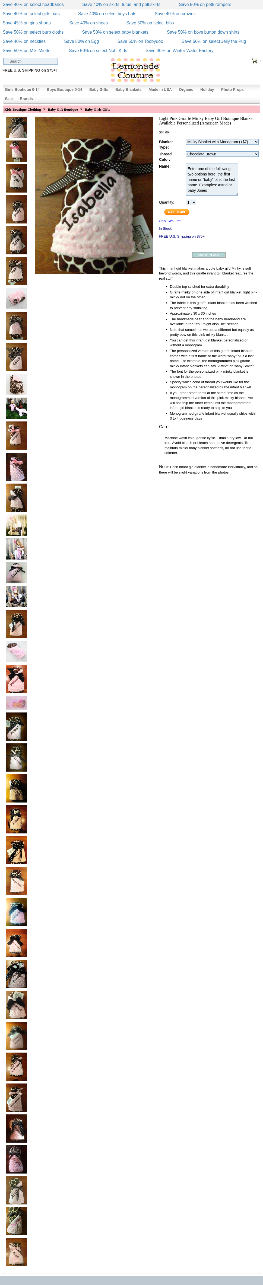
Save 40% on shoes (88, 23)
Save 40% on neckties (24, 41)
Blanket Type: (166, 144)
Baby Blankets (128, 89)
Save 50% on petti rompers (205, 4)
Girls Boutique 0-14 (22, 89)
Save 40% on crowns (175, 13)
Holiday (207, 89)
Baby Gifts (98, 89)
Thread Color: (165, 157)
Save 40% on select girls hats (31, 13)
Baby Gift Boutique (63, 109)
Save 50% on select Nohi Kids (98, 50)
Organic (186, 89)
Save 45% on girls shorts (27, 23)
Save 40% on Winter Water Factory (179, 50)
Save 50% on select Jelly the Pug (214, 41)
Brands (26, 99)
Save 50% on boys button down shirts (203, 32)
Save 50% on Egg (81, 41)
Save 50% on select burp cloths (33, 32)
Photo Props (232, 89)
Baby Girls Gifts (97, 109)
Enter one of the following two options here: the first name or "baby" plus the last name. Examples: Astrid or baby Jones (212, 180)
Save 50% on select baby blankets (115, 32)
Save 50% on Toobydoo (140, 41)
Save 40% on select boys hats (107, 13)
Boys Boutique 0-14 (64, 89)
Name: (165, 166)
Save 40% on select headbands (33, 4)
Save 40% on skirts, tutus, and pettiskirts (121, 4)
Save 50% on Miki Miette (26, 50)
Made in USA (160, 89)
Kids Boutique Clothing (22, 109)
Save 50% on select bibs (150, 23)
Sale (9, 99)
